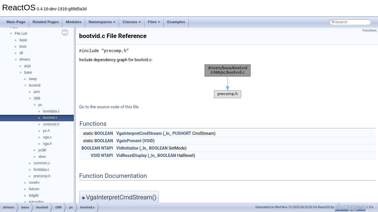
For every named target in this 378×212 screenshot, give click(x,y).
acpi (27, 66)
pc (40, 105)
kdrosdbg (36, 202)
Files (154, 22)
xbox (42, 157)
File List (21, 34)
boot (22, 46)
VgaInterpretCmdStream (139, 133)
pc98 (42, 150)
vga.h (47, 144)
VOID (148, 140)
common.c (42, 163)
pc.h (46, 131)
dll (21, 53)
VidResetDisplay (131, 155)
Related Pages (45, 22)
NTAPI (107, 148)
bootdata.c (51, 111)
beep (33, 79)
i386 (37, 98)
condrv (34, 182)
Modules (74, 22)
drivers (24, 59)
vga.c (47, 137)
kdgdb (34, 195)
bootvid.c (50, 118)
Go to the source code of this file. (109, 107)
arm (37, 92)
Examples (176, 22)
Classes (132, 22)
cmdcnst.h (51, 124)
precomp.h (42, 176)
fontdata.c (41, 170)
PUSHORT (181, 133)
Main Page (15, 22)
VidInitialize (127, 148)
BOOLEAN (103, 133)
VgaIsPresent (128, 140)
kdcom (34, 189)
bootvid (34, 85)
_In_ (167, 133)
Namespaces (102, 22)
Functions (370, 30)
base (23, 40)
